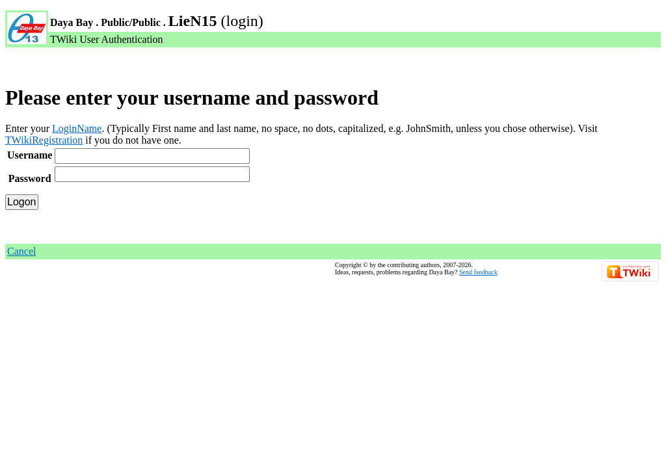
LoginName (76, 128)
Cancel (21, 251)
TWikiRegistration (44, 140)
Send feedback (478, 272)
